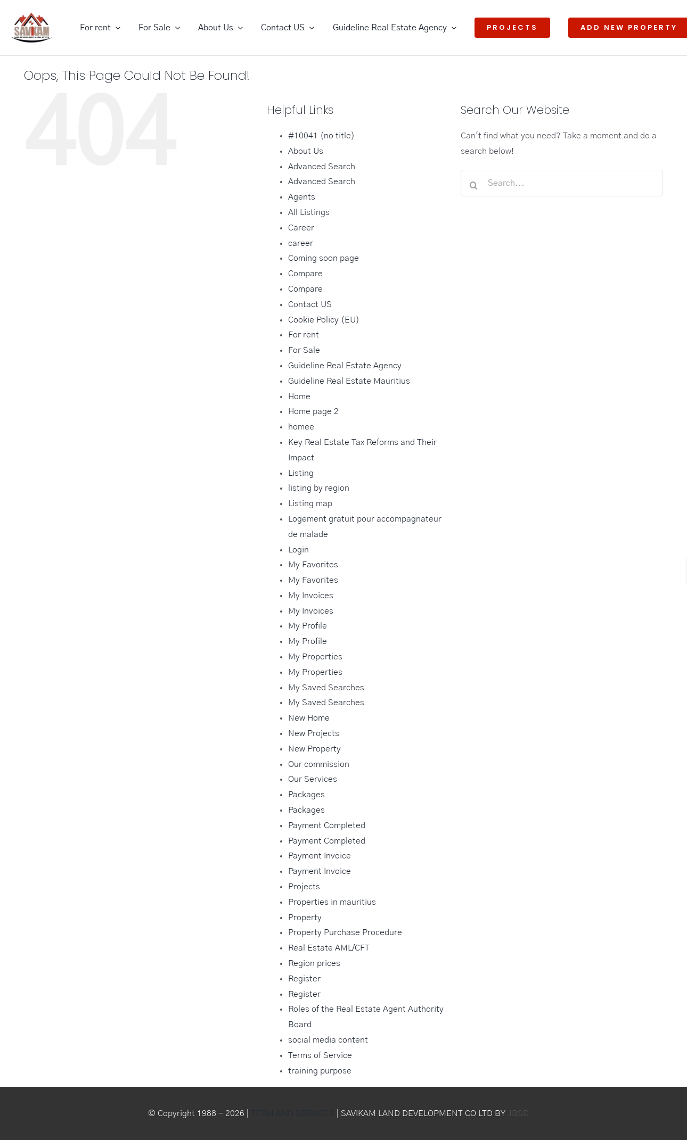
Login (298, 550)
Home (299, 396)
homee (301, 427)
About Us (305, 151)
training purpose (319, 1071)
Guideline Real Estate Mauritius (349, 381)
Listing (301, 473)
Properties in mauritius (332, 902)
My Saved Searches (326, 687)
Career (301, 228)
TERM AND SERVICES (292, 1113)
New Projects (313, 733)
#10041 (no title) (321, 135)
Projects (304, 886)
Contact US (310, 304)
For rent (303, 335)
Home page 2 (313, 411)
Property (305, 917)
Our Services (312, 779)
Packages (306, 794)
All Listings (309, 212)
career (300, 243)
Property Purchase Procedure (345, 932)
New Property (314, 749)
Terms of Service (320, 1055)
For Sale (304, 350)
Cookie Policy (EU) (323, 320)
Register (304, 978)
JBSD (518, 1113)
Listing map (310, 503)
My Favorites (313, 564)
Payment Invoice (319, 856)
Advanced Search (321, 166)
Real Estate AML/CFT (329, 948)
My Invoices (310, 595)
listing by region (318, 488)
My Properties (315, 656)
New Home (309, 718)
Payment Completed (326, 825)
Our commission (318, 764)
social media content (328, 1040)
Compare (305, 273)
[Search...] (562, 183)
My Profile (307, 626)
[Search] (474, 185)
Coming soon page (323, 258)
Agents (301, 197)
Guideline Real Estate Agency (345, 365)
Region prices (314, 963)
